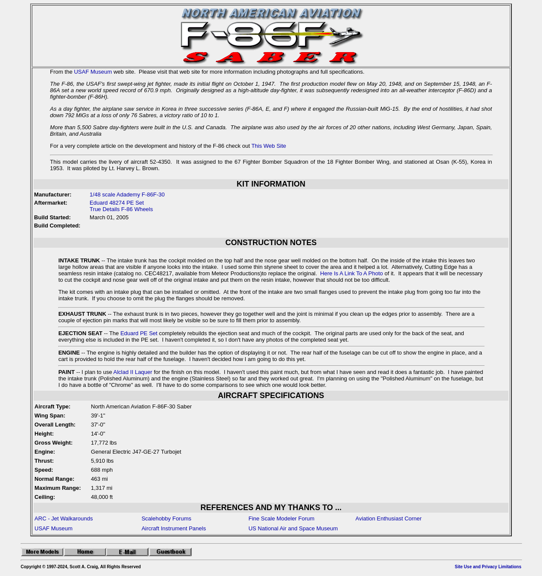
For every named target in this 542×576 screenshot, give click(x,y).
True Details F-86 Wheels (121, 209)
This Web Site (268, 146)
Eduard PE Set (138, 333)
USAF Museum (93, 71)
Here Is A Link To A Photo (351, 273)
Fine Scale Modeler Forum (282, 518)
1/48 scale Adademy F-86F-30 (127, 194)
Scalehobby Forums (166, 518)
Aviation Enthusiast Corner (388, 518)
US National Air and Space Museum (293, 528)
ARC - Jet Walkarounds (63, 518)
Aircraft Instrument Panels (173, 528)
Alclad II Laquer (132, 372)
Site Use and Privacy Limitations (488, 566)
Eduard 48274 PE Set (117, 202)
